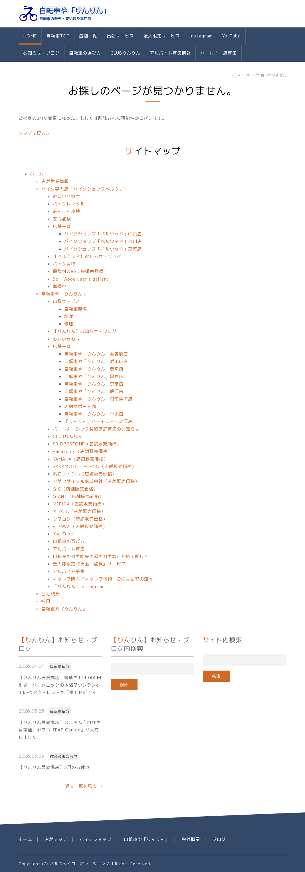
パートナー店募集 (218, 53)
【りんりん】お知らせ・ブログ (85, 331)
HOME (30, 36)
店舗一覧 (88, 36)
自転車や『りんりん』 (64, 609)
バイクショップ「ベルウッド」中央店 (103, 234)
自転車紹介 (60, 666)
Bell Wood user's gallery (81, 279)
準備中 (59, 286)
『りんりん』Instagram (78, 586)
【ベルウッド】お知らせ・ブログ (87, 256)
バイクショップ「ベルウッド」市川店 (103, 241)
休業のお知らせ (64, 756)
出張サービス (120, 36)
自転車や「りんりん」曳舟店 (94, 369)
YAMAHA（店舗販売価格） (80, 459)
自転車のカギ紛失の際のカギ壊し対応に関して (101, 556)
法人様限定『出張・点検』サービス (89, 564)
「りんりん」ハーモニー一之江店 (98, 421)
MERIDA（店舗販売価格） (79, 504)
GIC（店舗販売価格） (75, 489)
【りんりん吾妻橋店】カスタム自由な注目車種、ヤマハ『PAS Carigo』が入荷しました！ (60, 730)
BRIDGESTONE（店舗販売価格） (87, 444)
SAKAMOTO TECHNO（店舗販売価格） (94, 466)
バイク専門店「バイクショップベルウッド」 (87, 189)
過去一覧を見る (81, 786)
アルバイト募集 (69, 549)
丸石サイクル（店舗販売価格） (85, 474)
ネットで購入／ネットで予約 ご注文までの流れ (103, 579)
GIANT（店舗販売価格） (78, 496)
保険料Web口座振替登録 (78, 271)
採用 (46, 601)
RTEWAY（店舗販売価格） (80, 526)
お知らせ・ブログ (41, 53)
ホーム (235, 75)
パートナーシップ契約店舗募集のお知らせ (96, 429)
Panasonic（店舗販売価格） (82, 451)
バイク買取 (64, 264)
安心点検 (62, 219)
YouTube (231, 36)
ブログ (219, 839)
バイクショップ (96, 839)
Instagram (201, 36)
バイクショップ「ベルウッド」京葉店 (103, 249)
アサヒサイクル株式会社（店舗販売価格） (96, 481)
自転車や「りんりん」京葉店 (94, 384)
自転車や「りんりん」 (64, 294)
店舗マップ (56, 839)
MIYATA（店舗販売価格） (79, 511)
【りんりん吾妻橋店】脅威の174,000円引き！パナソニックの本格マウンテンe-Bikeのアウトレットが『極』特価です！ (60, 685)
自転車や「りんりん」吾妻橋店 (96, 354)
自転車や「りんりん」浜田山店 (96, 361)
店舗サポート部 (80, 406)
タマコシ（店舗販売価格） (80, 519)
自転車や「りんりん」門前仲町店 (98, 399)
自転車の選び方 (85, 53)
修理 (68, 324)
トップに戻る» (34, 133)
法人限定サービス (162, 36)
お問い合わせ (66, 196)
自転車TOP (58, 36)
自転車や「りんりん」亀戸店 (94, 376)
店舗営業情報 (55, 181)
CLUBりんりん (125, 53)
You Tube (63, 534)
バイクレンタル (69, 204)
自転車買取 (75, 309)
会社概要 (50, 594)
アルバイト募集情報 (170, 53)
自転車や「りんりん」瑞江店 (94, 391)
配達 (68, 316)
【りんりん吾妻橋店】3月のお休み (54, 767)
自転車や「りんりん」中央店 (94, 414)
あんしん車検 (66, 211)
